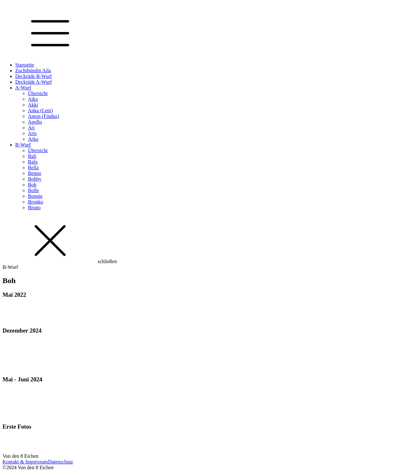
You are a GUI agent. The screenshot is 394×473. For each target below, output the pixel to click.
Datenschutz (60, 461)
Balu (32, 162)
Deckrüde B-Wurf (33, 76)
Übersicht (38, 93)
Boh (32, 184)
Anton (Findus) (43, 116)
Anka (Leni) (40, 110)
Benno (34, 173)
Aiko (33, 99)
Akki (33, 104)
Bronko (35, 201)
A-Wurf (23, 87)
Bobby (35, 179)
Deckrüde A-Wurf (33, 82)
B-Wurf (23, 144)
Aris (32, 133)
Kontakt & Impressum (25, 461)
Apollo (35, 122)
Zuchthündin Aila (33, 70)
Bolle (33, 190)
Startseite (24, 65)
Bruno (34, 207)
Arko (33, 139)
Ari (31, 127)
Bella (33, 167)
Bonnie (35, 196)
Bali (32, 156)
